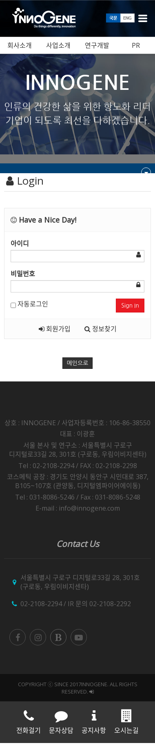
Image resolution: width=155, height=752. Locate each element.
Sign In (130, 305)
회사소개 (19, 45)
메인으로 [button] (78, 363)
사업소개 (58, 45)
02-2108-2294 (41, 603)
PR (136, 45)
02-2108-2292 (110, 603)
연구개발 (97, 45)
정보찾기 (100, 328)
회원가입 (55, 328)
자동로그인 (29, 303)
